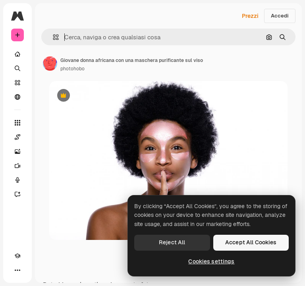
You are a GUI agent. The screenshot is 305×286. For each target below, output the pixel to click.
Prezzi (250, 15)
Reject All (172, 242)
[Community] (17, 97)
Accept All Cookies (251, 242)
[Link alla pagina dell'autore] (50, 63)
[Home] (17, 54)
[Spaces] (17, 137)
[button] (53, 37)
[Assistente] (17, 194)
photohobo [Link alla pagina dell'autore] (72, 69)
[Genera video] (17, 165)
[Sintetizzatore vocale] (17, 180)
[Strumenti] (17, 122)
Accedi (280, 15)
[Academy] (17, 255)
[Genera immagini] (17, 151)
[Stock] (17, 82)
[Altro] (17, 270)
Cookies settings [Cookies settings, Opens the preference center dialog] (211, 261)
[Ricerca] (17, 68)
